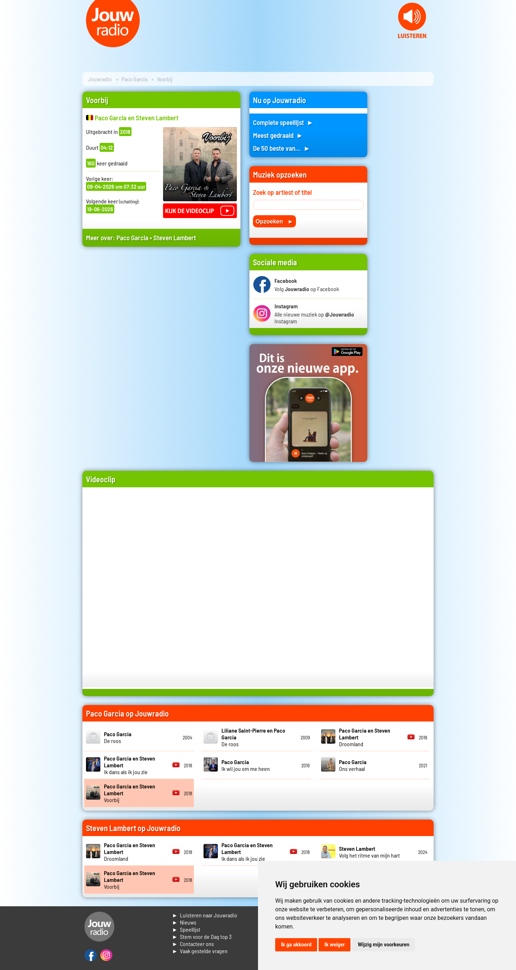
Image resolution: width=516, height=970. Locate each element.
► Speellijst (186, 929)
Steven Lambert (174, 237)
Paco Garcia (134, 79)
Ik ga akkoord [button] (296, 944)
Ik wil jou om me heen (245, 765)
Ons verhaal (353, 765)
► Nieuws (184, 922)
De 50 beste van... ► (281, 148)
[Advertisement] (161, 320)
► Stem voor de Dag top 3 (201, 936)
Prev (9, 43)
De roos (118, 737)
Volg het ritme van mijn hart (369, 852)
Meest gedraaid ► (278, 135)
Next (506, 43)
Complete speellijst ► (283, 122)
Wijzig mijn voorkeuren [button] (383, 944)
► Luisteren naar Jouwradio (204, 915)
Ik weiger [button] (334, 944)
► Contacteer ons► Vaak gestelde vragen (200, 947)
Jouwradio (100, 79)
